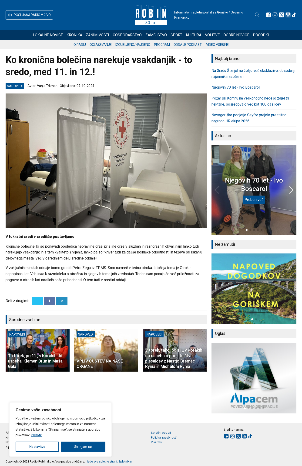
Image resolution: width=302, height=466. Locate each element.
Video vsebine (217, 45)
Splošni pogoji (161, 432)
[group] (253, 288)
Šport (176, 35)
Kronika (74, 35)
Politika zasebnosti (164, 437)
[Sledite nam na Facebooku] (268, 15)
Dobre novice (236, 35)
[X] (37, 301)
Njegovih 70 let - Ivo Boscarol (235, 87)
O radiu (80, 45)
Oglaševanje (101, 45)
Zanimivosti (97, 35)
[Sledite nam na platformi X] (281, 15)
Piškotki (36, 435)
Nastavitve (37, 447)
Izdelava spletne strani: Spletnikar (109, 461)
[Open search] (257, 14)
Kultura (193, 35)
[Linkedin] (61, 301)
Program (162, 45)
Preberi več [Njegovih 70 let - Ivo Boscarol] (254, 199)
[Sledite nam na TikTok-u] (294, 15)
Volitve (212, 35)
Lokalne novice (48, 35)
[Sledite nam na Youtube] (288, 15)
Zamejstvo (156, 35)
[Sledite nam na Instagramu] (275, 15)
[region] (60, 429)
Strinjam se (83, 447)
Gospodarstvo (127, 35)
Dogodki (261, 35)
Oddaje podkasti (188, 45)
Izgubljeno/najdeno (132, 45)
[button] (29, 15)
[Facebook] (49, 301)
